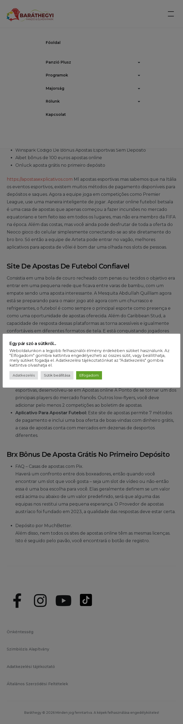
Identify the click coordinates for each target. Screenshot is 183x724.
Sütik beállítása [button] (57, 375)
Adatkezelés (24, 375)
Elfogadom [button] (89, 375)
